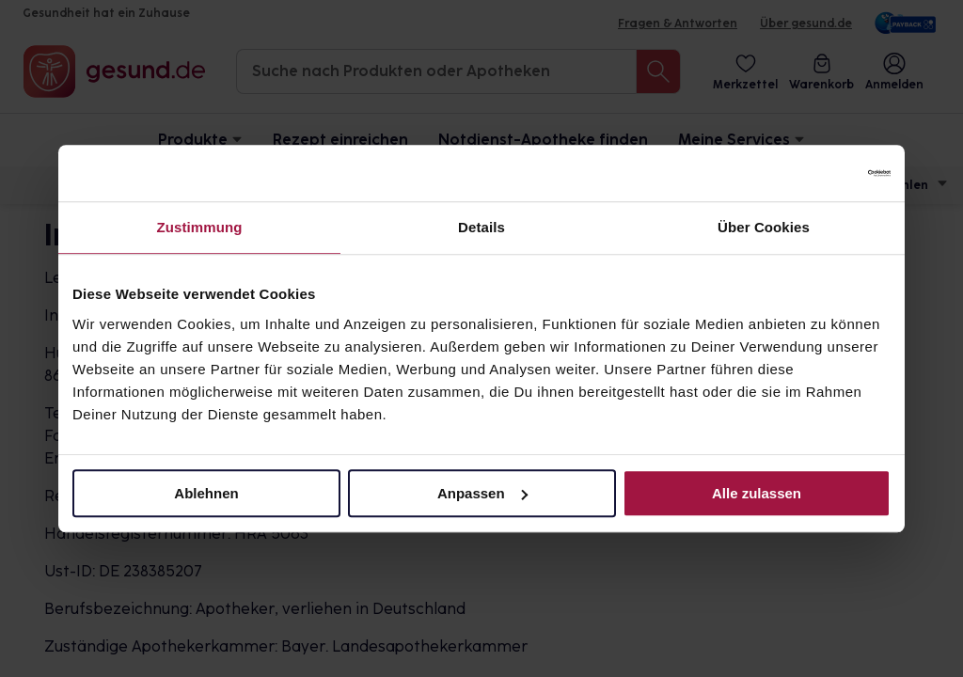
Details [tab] (481, 227)
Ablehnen (206, 493)
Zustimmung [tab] (200, 227)
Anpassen (482, 493)
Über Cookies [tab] (764, 227)
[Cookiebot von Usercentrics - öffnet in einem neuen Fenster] (808, 173)
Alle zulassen (756, 493)
